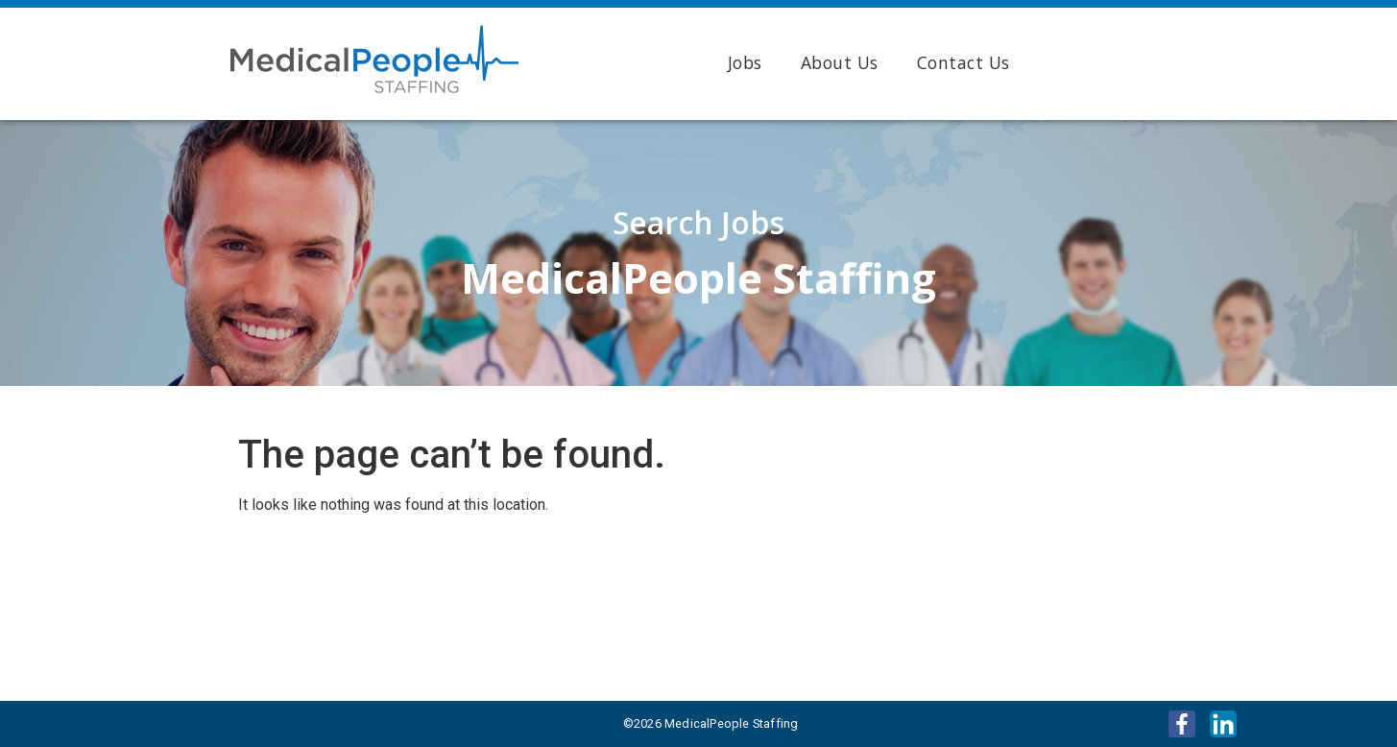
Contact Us (963, 62)
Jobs (745, 62)
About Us (840, 62)
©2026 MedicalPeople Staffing (711, 723)
